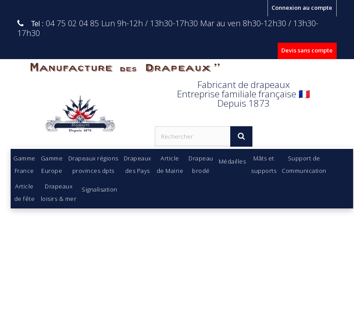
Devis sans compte (307, 50)
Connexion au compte (301, 8)
